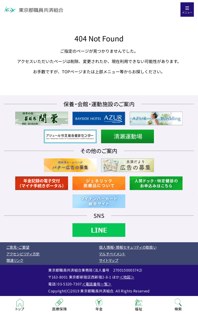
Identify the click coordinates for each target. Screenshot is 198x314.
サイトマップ (108, 260)
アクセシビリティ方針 (23, 253)
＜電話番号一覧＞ (97, 283)
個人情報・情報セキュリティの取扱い (127, 247)
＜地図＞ (127, 277)
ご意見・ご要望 (17, 247)
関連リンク (14, 260)
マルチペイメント (112, 253)
